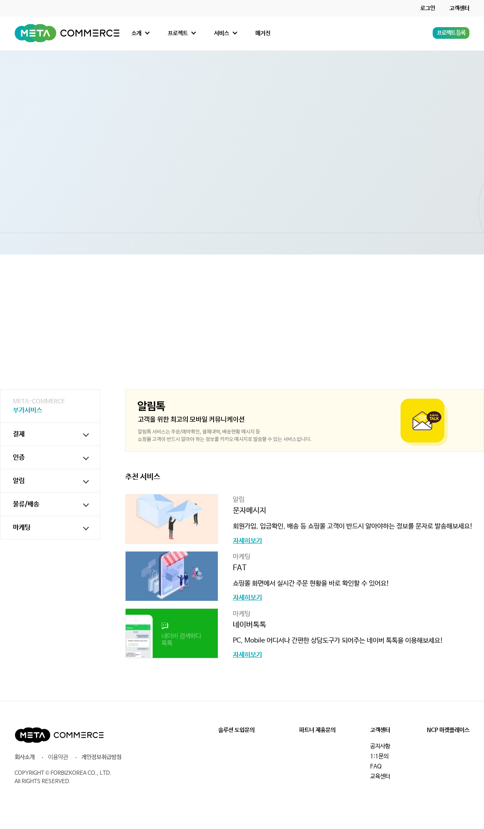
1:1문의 (379, 756)
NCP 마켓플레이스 (448, 730)
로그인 (427, 8)
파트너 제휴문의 (317, 730)
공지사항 (380, 746)
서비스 (221, 33)
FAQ (376, 766)
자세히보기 (247, 541)
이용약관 (58, 757)
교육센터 (380, 776)
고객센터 (459, 8)
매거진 (262, 33)
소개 (136, 33)
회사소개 (25, 757)
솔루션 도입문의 (236, 730)
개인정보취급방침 (101, 757)
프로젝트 (178, 33)
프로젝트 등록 (451, 33)
